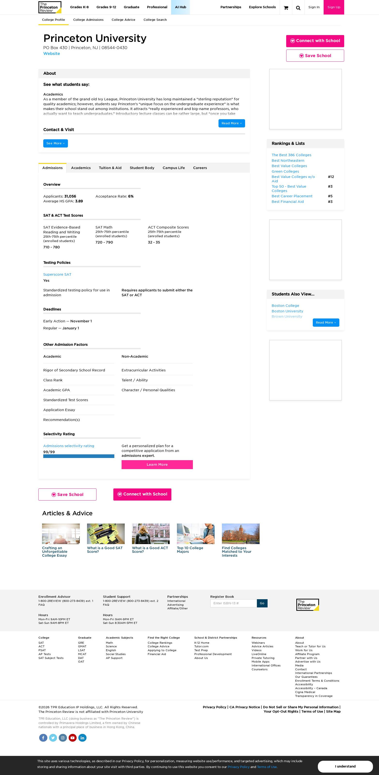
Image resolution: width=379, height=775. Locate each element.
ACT (41, 646)
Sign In (314, 7)
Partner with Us (306, 658)
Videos (257, 650)
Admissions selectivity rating (68, 446)
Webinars (258, 642)
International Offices (266, 665)
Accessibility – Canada (311, 688)
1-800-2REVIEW (65, 601)
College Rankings (160, 642)
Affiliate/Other (177, 608)
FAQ (41, 604)
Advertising (175, 604)
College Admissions (88, 20)
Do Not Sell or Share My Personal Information (300, 707)
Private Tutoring (263, 658)
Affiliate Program (307, 654)
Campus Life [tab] (174, 168)
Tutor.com (201, 646)
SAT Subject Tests (51, 658)
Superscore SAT (57, 274)
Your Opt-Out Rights (281, 711)
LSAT (81, 650)
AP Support (114, 658)
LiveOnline (259, 654)
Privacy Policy (238, 767)
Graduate (131, 7)
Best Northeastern (288, 160)
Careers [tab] (200, 168)
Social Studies (116, 654)
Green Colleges (285, 171)
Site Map (333, 711)
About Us (201, 658)
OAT (81, 661)
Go (262, 603)
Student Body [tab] (142, 168)
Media (299, 665)
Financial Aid (157, 654)
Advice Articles (262, 646)
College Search (155, 20)
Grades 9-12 (106, 7)
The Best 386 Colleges (291, 155)
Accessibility (304, 684)
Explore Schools (262, 7)
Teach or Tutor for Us (310, 646)
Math (109, 642)
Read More (232, 123)
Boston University (287, 311)
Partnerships (230, 7)
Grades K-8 (79, 7)
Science (111, 646)
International (176, 601)
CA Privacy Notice (244, 707)
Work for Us (304, 650)
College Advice (123, 20)
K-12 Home (201, 642)
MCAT (82, 654)
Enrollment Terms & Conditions (317, 680)
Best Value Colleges (289, 166)
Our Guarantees (306, 677)
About (299, 642)
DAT (81, 658)
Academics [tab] (81, 168)
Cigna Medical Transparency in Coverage (314, 694)
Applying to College (162, 650)
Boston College (285, 306)
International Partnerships (313, 673)
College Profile (53, 20)
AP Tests (44, 654)
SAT (41, 642)
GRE (81, 642)
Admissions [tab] (52, 168)
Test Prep (201, 650)
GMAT (82, 646)
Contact (301, 669)
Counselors (260, 669)
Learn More (157, 464)
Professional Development (213, 654)
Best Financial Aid (288, 202)
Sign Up (334, 7)
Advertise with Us (308, 661)
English (111, 650)
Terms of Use (267, 767)
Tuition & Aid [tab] (110, 168)
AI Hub (180, 7)
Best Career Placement (292, 196)
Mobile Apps (261, 661)
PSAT (42, 650)
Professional (157, 7)
